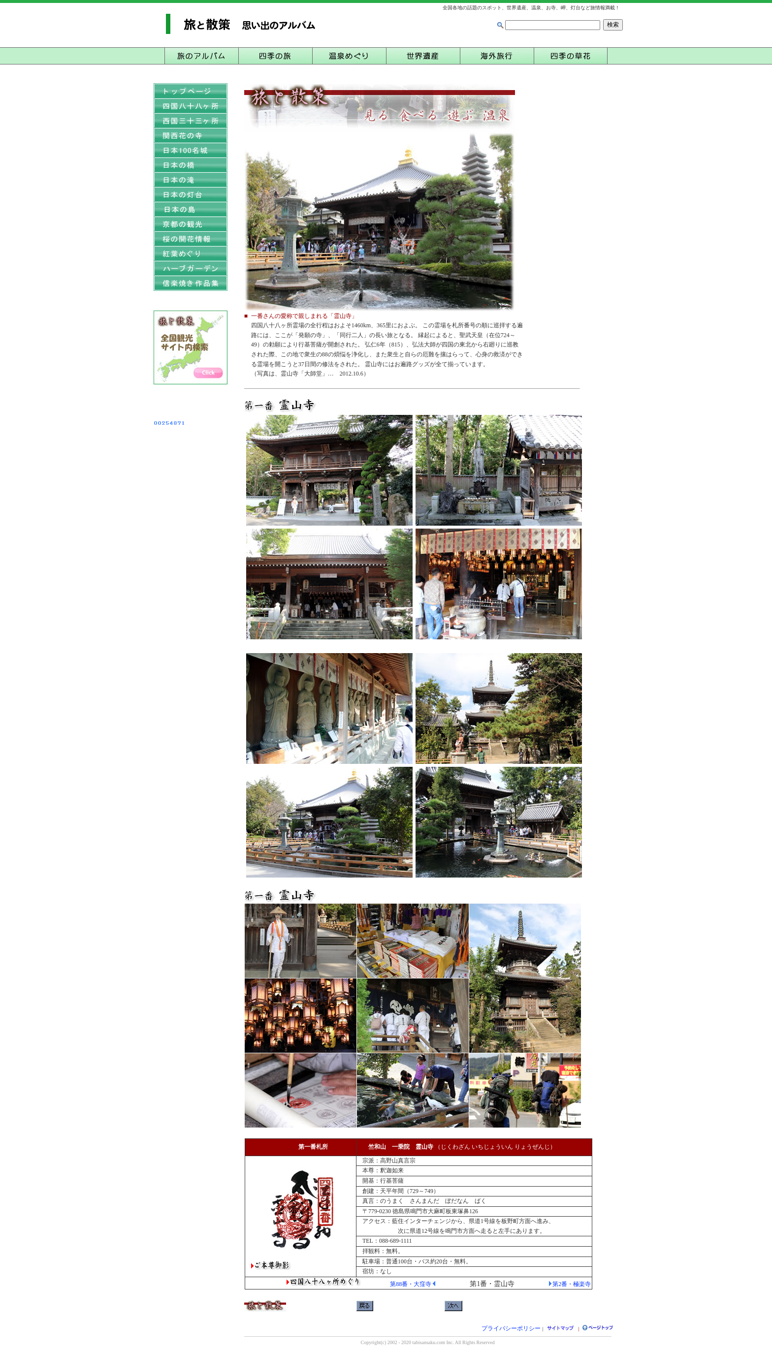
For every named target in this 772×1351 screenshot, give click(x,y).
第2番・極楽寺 (571, 1284)
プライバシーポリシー (511, 1328)
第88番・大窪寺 (410, 1284)
